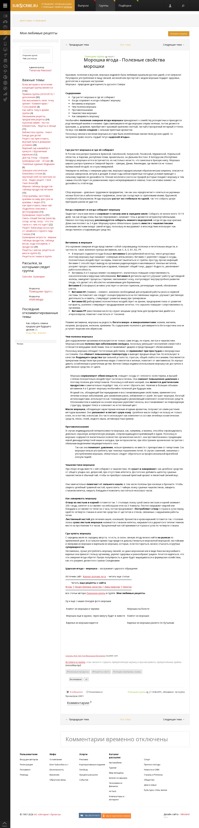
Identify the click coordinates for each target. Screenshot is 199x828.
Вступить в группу (179, 33)
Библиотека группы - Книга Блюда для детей (37, 134)
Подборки (128, 3)
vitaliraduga (36, 299)
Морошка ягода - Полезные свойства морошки (124, 63)
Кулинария (40, 20)
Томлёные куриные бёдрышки (38, 164)
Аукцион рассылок (88, 774)
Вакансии (54, 774)
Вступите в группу (75, 662)
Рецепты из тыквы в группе (37, 256)
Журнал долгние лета (94, 576)
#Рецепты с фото (101, 671)
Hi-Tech (112, 791)
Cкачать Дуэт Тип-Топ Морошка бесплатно (85, 656)
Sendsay (83, 769)
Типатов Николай (40, 70)
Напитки (127, 586)
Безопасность (57, 769)
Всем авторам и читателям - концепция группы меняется (38, 86)
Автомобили (115, 762)
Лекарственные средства (88, 586)
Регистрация (26, 764)
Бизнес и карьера (118, 777)
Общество (149, 779)
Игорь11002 (31, 333)
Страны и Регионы (153, 774)
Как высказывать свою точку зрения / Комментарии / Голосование (38, 103)
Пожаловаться (96, 692)
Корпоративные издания (92, 764)
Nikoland (184, 814)
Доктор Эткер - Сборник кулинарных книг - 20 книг (36, 159)
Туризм (112, 767)
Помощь (24, 774)
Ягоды (68, 586)
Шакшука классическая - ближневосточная (35, 172)
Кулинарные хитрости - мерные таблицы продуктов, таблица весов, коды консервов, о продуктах (39, 242)
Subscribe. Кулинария (33, 276)
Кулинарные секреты (33, 214)
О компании (56, 759)
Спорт (147, 759)
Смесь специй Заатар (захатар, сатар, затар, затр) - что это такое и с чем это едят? (39, 221)
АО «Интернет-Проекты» (47, 814)
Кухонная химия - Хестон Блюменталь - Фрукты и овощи (39, 124)
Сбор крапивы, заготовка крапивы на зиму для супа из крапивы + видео (37, 199)
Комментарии (78, 703)
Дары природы (112, 586)
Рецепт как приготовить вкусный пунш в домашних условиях (36, 141)
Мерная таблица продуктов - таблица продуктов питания (38, 188)
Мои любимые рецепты (38, 33)
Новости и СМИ (151, 769)
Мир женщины (116, 772)
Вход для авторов (29, 759)
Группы (107, 3)
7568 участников (29, 58)
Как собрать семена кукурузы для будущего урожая (38, 326)
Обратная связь (58, 779)
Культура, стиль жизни (155, 790)
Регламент (25, 769)
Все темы (125, 44)
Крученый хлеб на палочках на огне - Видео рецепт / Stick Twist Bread (38, 180)
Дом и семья (26, 20)
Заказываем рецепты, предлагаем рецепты (34, 118)
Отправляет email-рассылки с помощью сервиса (56, 5)
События (83, 779)
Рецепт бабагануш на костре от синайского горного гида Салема (38, 231)
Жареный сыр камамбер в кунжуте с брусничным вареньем (36, 151)
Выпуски (87, 3)
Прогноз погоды (152, 764)
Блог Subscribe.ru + (59, 764)
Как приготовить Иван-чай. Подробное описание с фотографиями (37, 208)
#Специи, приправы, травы (127, 671)
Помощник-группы (41, 291)
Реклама (83, 759)
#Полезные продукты (78, 671)
